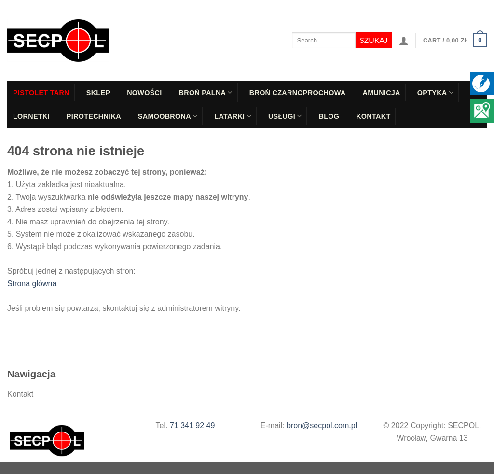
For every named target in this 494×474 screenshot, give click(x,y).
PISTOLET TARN (41, 93)
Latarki (232, 116)
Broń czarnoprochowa (297, 93)
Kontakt (373, 116)
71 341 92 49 (192, 425)
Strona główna (31, 283)
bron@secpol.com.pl (322, 425)
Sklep (98, 93)
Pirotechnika (94, 116)
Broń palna (206, 92)
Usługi (285, 116)
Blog (328, 116)
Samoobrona (168, 116)
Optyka (435, 92)
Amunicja (381, 93)
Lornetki (31, 116)
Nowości (144, 93)
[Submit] (374, 40)
